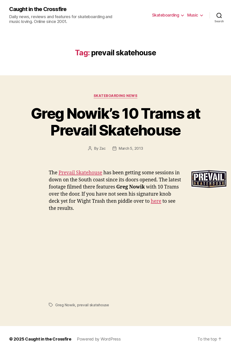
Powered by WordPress (99, 339)
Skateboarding (165, 15)
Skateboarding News (116, 96)
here (156, 201)
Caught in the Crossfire (37, 9)
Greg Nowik (65, 305)
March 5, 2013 (131, 148)
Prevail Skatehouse (80, 173)
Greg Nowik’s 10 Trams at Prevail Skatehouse (115, 121)
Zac (102, 148)
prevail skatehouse (93, 305)
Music (192, 15)
